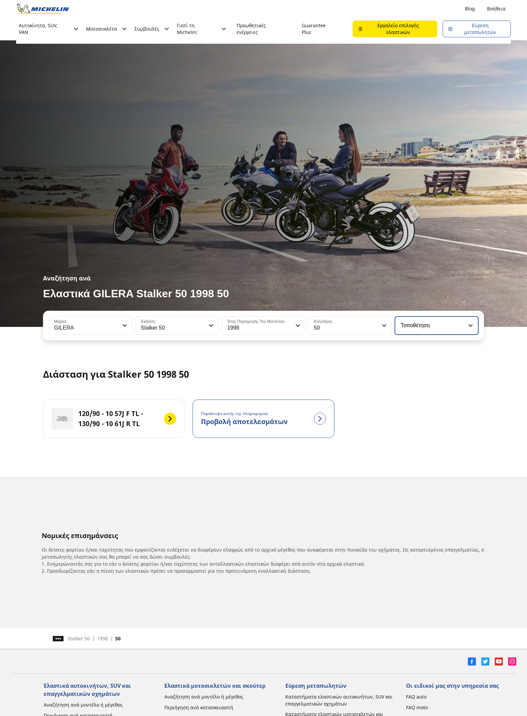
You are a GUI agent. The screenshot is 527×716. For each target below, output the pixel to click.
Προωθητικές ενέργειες (251, 28)
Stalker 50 (79, 638)
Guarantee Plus (314, 28)
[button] (124, 326)
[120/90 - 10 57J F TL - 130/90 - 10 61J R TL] (114, 419)
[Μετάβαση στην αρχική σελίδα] (43, 9)
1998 (102, 638)
